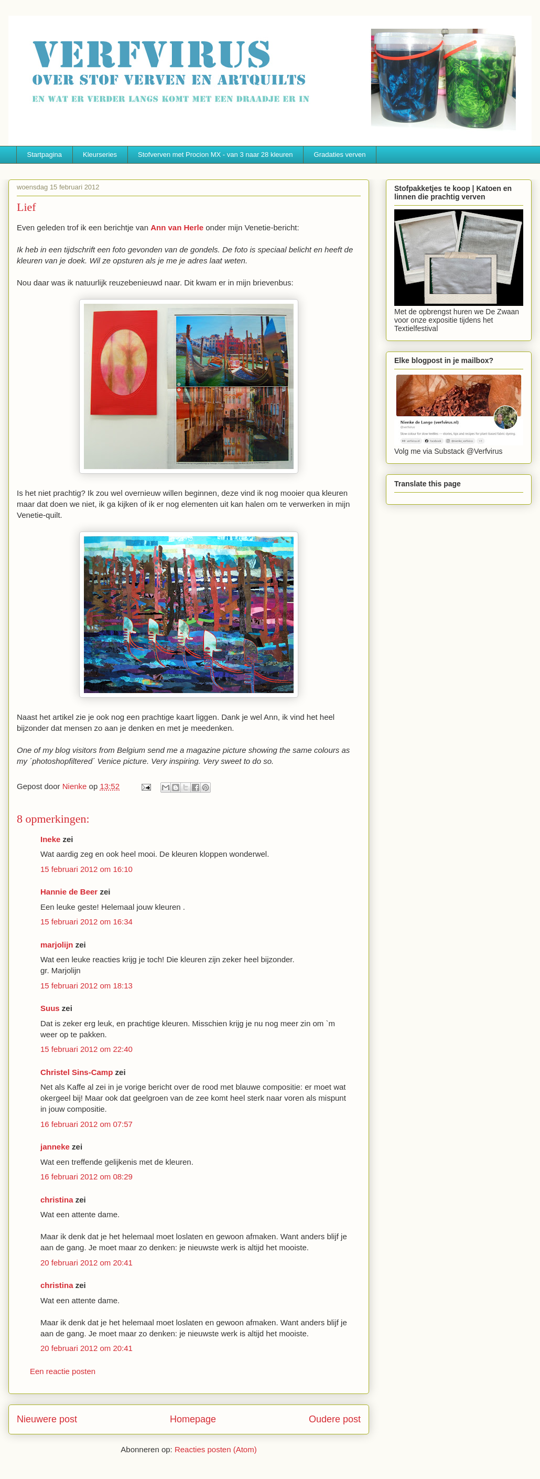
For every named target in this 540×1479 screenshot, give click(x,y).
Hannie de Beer (69, 891)
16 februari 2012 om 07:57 (86, 1124)
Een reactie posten (62, 1371)
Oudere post (335, 1419)
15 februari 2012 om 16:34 (86, 921)
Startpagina (44, 154)
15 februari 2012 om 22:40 (86, 1049)
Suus (50, 1008)
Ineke (50, 839)
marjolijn (56, 944)
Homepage (193, 1419)
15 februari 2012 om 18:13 (86, 985)
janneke (55, 1146)
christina (56, 1199)
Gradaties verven (340, 154)
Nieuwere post (47, 1419)
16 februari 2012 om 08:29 (86, 1176)
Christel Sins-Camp (76, 1072)
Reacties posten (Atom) (216, 1449)
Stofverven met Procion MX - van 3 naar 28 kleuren (215, 154)
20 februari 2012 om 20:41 (86, 1262)
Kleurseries (100, 154)
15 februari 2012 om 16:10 (86, 869)
